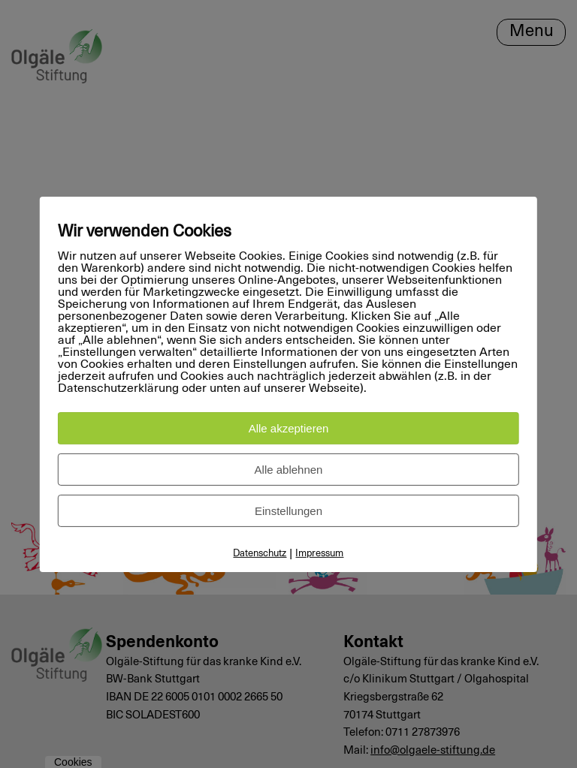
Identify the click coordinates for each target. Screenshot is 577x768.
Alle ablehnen (289, 469)
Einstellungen (288, 510)
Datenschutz (259, 554)
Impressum (319, 554)
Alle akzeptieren (289, 428)
